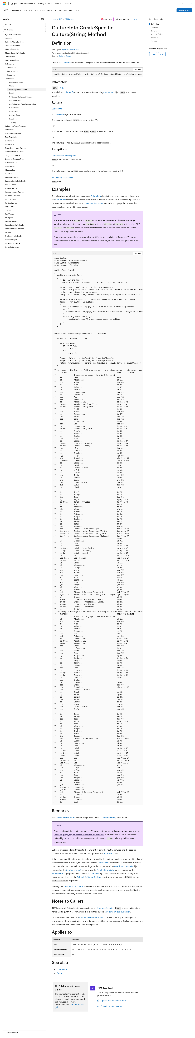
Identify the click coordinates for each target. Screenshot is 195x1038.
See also (154, 41)
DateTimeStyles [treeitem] (11, 137)
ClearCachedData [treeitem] (16, 82)
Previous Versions (23, 1030)
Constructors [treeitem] (12, 71)
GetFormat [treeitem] (13, 111)
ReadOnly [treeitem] (13, 119)
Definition (155, 24)
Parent (59, 973)
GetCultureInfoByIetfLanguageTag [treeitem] (22, 104)
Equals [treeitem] (11, 93)
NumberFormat (59, 873)
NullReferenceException (62, 177)
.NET (60, 19)
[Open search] (183, 3)
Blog (35, 1030)
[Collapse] (42, 19)
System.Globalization (70, 49)
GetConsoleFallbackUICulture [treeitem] (20, 97)
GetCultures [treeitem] (14, 107)
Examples (154, 27)
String (62, 88)
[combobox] (24, 25)
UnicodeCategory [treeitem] (12, 247)
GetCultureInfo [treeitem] (15, 100)
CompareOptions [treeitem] (12, 60)
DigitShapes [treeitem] (9, 144)
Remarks (154, 31)
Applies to (154, 37)
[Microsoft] (4, 3)
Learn (54, 19)
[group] (97, 530)
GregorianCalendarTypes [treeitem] (14, 159)
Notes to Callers (157, 34)
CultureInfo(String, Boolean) (89, 877)
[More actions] (141, 19)
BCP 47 (67, 838)
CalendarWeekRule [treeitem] (12, 45)
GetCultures (60, 199)
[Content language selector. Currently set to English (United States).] (15, 1024)
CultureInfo (66, 62)
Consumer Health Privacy (74, 1030)
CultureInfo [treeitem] (11, 67)
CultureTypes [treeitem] (10, 129)
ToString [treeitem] (12, 122)
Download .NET (184, 10)
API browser (70, 19)
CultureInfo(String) (108, 817)
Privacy (56, 1030)
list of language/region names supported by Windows (79, 834)
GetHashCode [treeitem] (14, 115)
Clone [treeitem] (11, 86)
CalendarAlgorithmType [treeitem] (14, 42)
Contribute (46, 1030)
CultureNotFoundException (64, 155)
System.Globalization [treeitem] (13, 34)
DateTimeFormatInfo (123, 866)
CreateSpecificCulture (93, 203)
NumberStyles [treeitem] (10, 199)
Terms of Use (94, 1030)
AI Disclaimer (8, 1030)
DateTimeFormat (73, 869)
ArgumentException (105, 908)
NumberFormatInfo (105, 869)
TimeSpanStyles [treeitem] (11, 239)
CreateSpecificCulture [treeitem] (18, 89)
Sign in (189, 3)
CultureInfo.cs (64, 56)
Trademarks (106, 1030)
